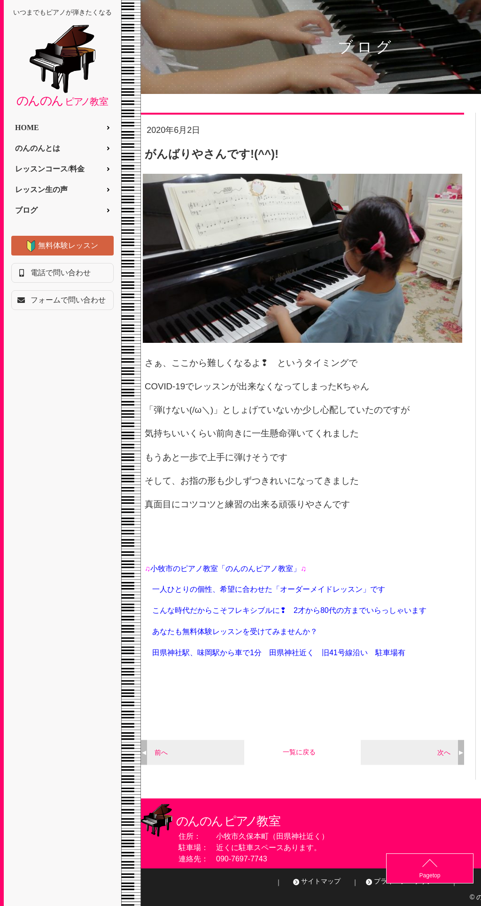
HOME (27, 128)
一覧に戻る (299, 752)
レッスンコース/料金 (50, 169)
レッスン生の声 (41, 190)
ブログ (26, 210)
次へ (443, 752)
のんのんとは (37, 148)
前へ (161, 752)
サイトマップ (321, 881)
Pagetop (457, 875)
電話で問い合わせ (61, 273)
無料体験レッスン (68, 245)
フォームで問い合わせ (68, 300)
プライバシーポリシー (407, 881)
